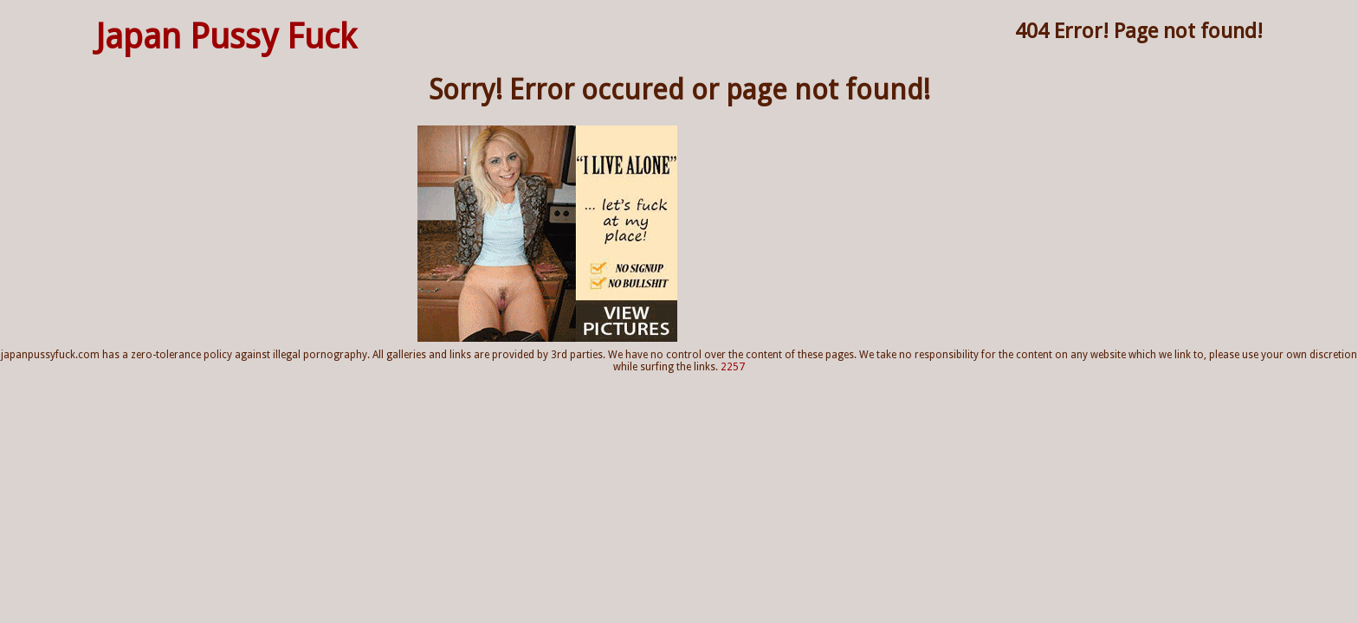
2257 (733, 367)
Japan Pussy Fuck (226, 36)
